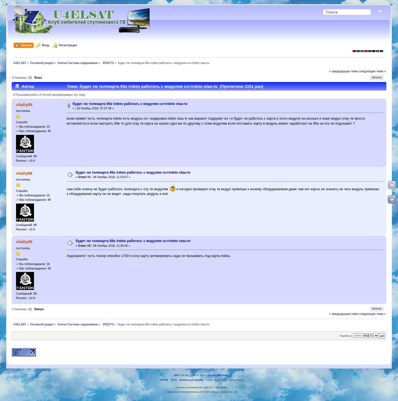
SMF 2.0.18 (181, 375)
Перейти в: (346, 335)
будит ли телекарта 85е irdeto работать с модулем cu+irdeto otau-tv (130, 104)
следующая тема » (372, 71)
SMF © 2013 (198, 375)
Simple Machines (217, 375)
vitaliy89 (24, 104)
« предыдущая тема (343, 71)
